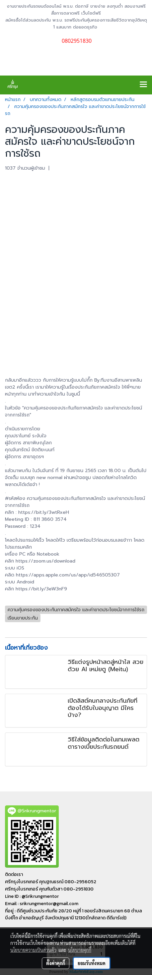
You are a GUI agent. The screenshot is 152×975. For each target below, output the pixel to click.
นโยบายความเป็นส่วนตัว (33, 950)
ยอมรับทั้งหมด (92, 963)
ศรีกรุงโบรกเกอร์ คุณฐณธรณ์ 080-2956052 (50, 881)
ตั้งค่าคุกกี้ (55, 963)
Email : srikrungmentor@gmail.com (41, 903)
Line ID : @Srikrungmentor (32, 896)
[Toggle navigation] (143, 85)
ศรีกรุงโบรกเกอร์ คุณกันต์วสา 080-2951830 (49, 889)
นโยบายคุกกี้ (79, 950)
